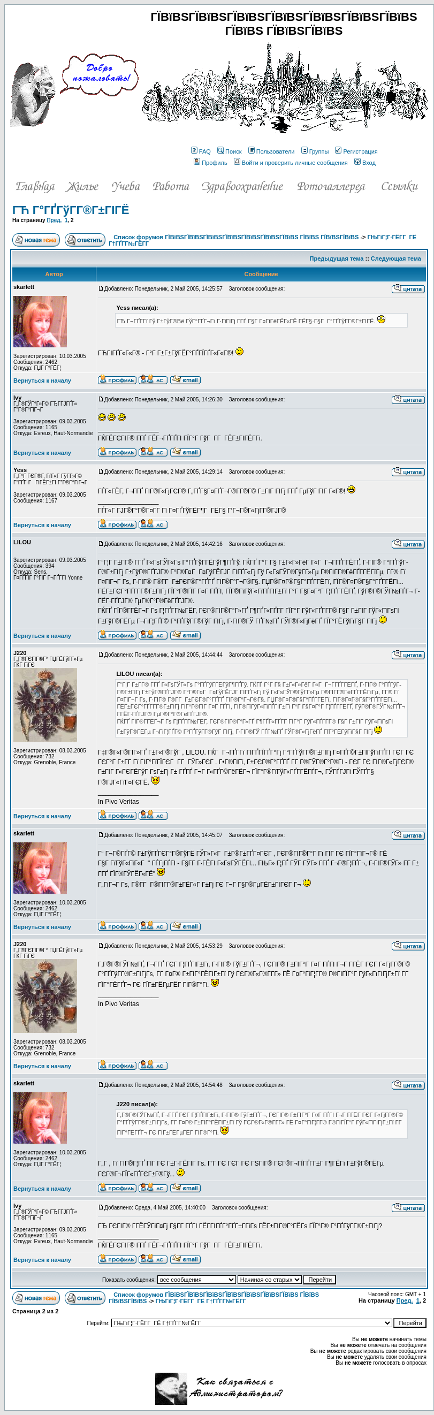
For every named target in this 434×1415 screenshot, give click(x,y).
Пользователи (271, 151)
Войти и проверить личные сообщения (291, 162)
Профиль (210, 162)
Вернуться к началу (42, 380)
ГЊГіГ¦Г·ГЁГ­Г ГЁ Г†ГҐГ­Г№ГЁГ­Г (202, 1301)
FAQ (201, 151)
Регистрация (356, 151)
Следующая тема (396, 258)
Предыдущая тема (337, 258)
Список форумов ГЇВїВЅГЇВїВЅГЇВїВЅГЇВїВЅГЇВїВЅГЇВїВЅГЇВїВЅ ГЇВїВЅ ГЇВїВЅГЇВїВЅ (236, 237)
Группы (315, 151)
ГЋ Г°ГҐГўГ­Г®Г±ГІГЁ (70, 210)
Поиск (229, 151)
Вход (365, 162)
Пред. (54, 220)
